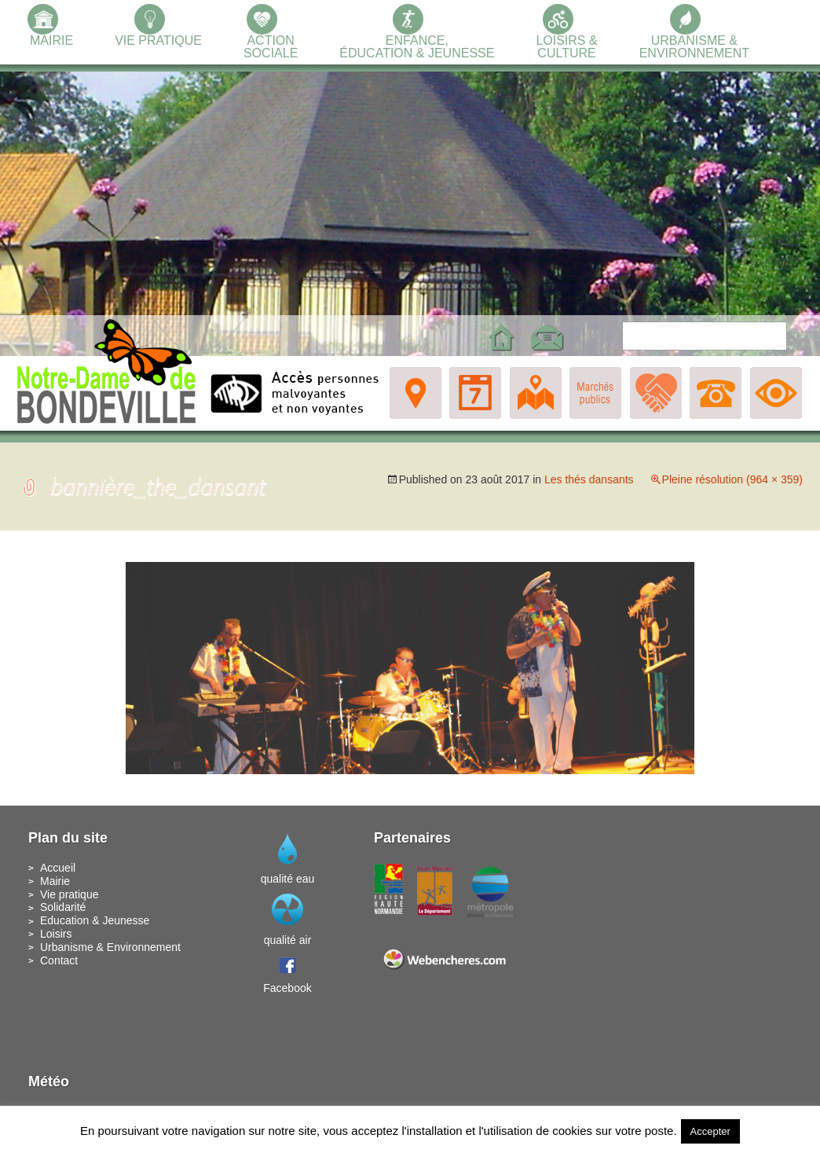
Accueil (57, 867)
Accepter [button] (710, 1131)
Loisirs (55, 933)
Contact (59, 960)
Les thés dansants (589, 479)
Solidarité (63, 907)
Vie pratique (69, 894)
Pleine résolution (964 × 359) (732, 479)
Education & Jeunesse (94, 920)
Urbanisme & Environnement (110, 947)
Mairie (55, 881)
